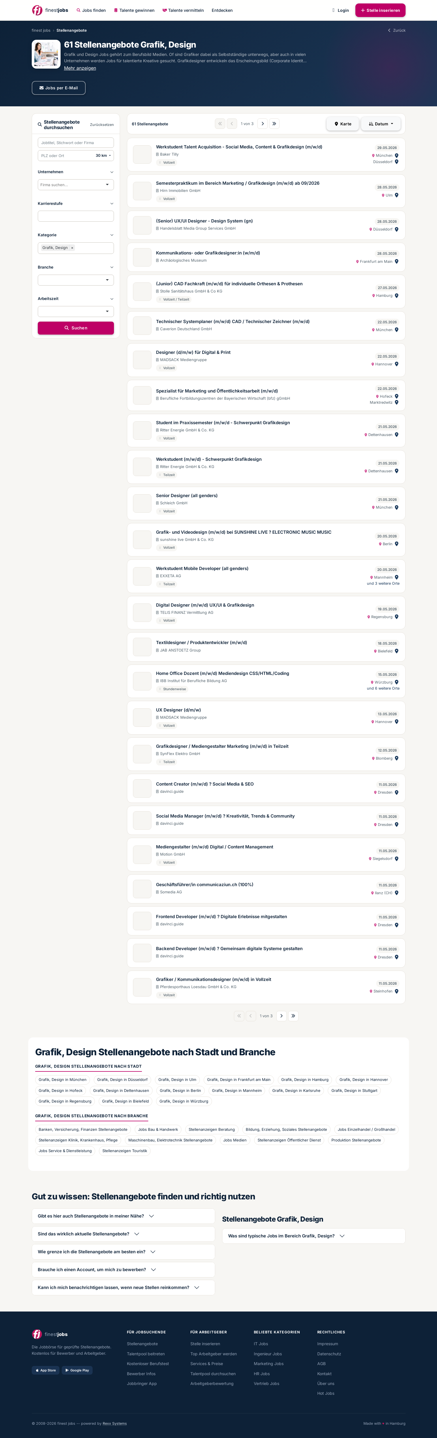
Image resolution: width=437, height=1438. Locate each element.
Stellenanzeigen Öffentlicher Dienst (289, 1140)
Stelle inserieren (380, 10)
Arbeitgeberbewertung (212, 1383)
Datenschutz (329, 1353)
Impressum (327, 1343)
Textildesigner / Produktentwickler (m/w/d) (201, 642)
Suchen (75, 327)
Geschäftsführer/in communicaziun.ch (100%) (205, 884)
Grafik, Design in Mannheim (237, 1090)
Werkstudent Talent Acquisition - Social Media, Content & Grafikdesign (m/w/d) (239, 147)
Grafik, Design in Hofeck (60, 1090)
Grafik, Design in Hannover (364, 1079)
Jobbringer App (142, 1383)
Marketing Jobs (269, 1363)
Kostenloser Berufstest (148, 1363)
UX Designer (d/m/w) (178, 710)
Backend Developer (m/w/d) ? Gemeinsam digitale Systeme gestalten (229, 948)
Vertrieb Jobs (266, 1383)
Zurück (396, 30)
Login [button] (339, 10)
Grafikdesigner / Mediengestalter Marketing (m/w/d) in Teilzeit (222, 746)
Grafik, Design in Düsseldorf (122, 1079)
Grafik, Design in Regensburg (65, 1101)
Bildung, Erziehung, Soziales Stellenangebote (286, 1129)
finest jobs (41, 30)
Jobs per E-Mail (58, 87)
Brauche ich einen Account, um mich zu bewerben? (92, 1269)
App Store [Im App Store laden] (45, 1370)
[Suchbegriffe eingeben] (76, 142)
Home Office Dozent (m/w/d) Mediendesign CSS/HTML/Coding (222, 673)
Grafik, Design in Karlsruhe (296, 1090)
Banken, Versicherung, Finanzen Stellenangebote (83, 1129)
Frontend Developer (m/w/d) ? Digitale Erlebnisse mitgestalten (221, 916)
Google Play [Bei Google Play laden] (77, 1370)
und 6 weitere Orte (383, 688)
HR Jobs (262, 1373)
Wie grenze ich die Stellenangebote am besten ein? (91, 1251)
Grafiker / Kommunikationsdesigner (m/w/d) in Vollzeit (213, 979)
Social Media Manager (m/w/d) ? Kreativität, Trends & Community (225, 816)
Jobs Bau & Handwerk (158, 1129)
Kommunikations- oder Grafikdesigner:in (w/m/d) (208, 253)
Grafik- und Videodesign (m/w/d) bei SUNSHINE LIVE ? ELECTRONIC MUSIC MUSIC (243, 532)
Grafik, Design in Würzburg (184, 1101)
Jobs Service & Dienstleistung (65, 1150)
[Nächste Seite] (262, 123)
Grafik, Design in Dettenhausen (121, 1090)
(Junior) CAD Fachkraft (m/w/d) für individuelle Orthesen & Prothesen (229, 283)
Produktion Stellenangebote (356, 1140)
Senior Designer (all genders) (187, 495)
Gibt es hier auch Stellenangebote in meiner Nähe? (91, 1216)
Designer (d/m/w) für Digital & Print (193, 352)
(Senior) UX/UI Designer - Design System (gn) (204, 221)
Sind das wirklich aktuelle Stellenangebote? (83, 1234)
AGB (321, 1363)
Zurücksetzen (102, 124)
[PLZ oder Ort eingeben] (65, 155)
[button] (76, 172)
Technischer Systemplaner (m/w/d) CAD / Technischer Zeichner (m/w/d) (233, 321)
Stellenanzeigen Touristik (124, 1150)
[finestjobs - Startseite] (50, 10)
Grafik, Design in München (63, 1079)
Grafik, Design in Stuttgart (354, 1090)
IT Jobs (261, 1343)
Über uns (325, 1383)
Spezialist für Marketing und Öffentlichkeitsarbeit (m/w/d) (217, 391)
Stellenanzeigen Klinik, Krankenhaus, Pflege (78, 1140)
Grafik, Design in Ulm (177, 1079)
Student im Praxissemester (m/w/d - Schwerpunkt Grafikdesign (223, 422)
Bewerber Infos (141, 1373)
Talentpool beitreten (146, 1353)
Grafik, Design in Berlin (180, 1090)
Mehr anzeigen (80, 68)
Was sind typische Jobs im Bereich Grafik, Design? (281, 1236)
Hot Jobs (325, 1393)
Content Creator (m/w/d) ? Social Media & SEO (205, 784)
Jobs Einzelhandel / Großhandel (366, 1129)
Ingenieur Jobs (268, 1353)
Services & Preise (206, 1363)
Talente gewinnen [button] (134, 10)
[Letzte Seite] (274, 123)
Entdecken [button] (222, 10)
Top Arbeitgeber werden (213, 1353)
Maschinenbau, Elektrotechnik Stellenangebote (170, 1140)
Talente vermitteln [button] (183, 10)
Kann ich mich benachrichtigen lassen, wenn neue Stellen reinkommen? (113, 1287)
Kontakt (324, 1373)
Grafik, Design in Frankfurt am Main (239, 1079)
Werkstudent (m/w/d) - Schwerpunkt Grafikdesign (209, 459)
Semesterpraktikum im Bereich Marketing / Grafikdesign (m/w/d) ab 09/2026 (238, 183)
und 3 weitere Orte (383, 583)
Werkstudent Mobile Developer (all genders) (202, 568)
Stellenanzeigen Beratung (212, 1129)
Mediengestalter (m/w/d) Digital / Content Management (214, 847)
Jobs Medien (235, 1140)
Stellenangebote (142, 1343)
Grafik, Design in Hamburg (305, 1079)
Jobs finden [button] (91, 10)
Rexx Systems (115, 1423)
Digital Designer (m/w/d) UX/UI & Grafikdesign (205, 605)
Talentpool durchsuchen (213, 1373)
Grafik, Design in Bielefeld (125, 1101)
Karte (342, 123)
